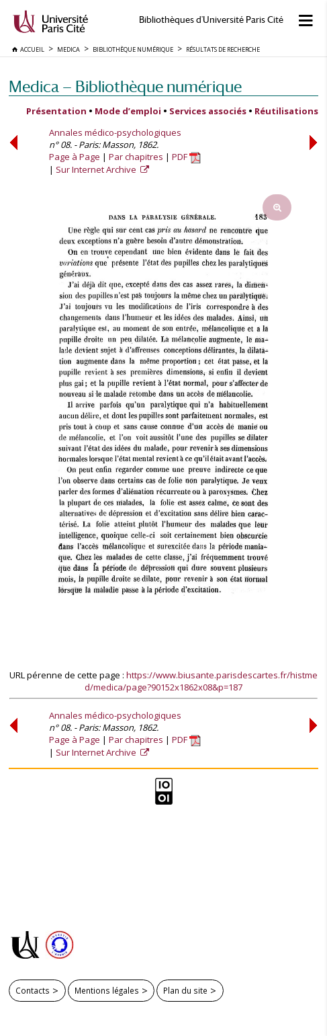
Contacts (32, 990)
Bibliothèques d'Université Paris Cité (211, 20)
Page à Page (74, 157)
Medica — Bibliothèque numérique (125, 86)
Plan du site (185, 990)
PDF (186, 157)
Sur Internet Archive (97, 169)
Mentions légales (107, 990)
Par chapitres (136, 157)
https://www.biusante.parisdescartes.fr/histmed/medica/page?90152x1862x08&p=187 (201, 681)
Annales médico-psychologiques (115, 132)
